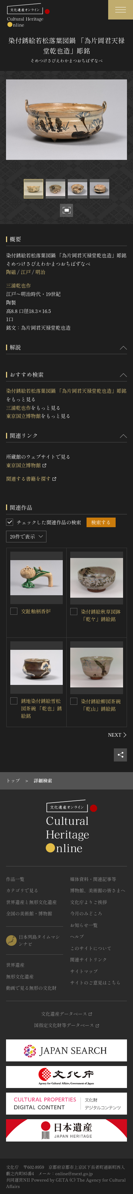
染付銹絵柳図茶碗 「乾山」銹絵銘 (101, 705)
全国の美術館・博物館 (29, 913)
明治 (40, 271)
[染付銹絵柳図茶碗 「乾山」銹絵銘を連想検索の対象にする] (73, 701)
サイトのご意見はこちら (95, 982)
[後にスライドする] (117, 734)
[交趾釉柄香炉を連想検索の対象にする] (13, 611)
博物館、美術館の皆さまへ (98, 890)
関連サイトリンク (88, 959)
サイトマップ (84, 971)
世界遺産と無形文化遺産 (31, 902)
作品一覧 (15, 879)
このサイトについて (91, 948)
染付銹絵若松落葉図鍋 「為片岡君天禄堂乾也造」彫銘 (66, 390)
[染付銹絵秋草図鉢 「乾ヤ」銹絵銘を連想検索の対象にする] (73, 611)
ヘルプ (77, 936)
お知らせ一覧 (84, 925)
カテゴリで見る (22, 890)
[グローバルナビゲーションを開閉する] (120, 9)
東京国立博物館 (23, 415)
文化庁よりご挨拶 (88, 902)
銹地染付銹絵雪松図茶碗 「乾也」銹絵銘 (41, 708)
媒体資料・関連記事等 (93, 879)
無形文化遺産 (20, 976)
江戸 (26, 271)
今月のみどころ (86, 913)
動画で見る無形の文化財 (31, 987)
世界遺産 (15, 964)
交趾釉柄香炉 (36, 611)
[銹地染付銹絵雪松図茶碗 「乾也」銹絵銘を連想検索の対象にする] (13, 700)
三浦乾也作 (18, 285)
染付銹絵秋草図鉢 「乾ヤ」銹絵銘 (101, 615)
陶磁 (11, 271)
